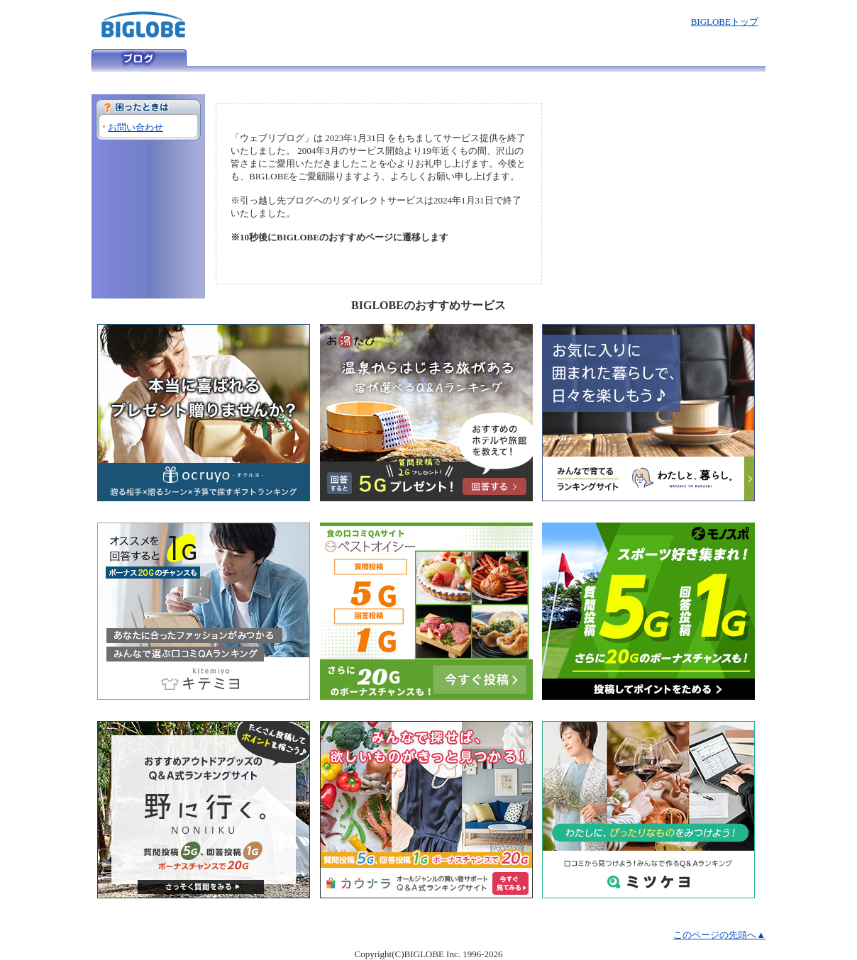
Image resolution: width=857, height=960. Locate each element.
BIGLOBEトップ (724, 21)
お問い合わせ (135, 127)
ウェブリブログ (139, 57)
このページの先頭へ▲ (719, 935)
